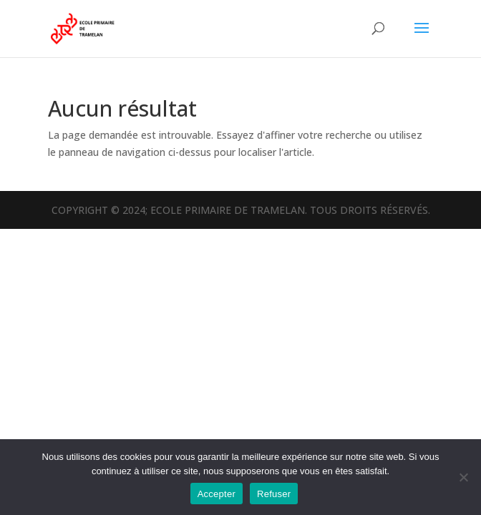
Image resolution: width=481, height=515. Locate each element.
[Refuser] (463, 477)
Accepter (216, 494)
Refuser (274, 494)
